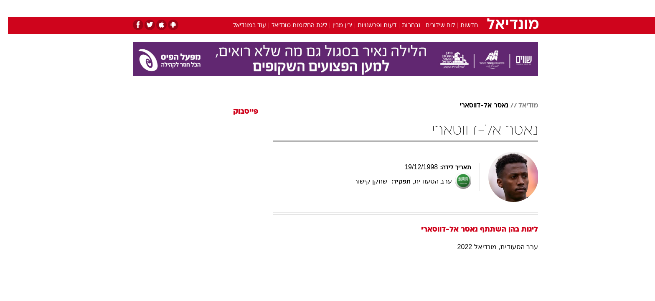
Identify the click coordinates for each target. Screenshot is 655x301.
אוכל (348, 8)
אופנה (232, 8)
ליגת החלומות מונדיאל (291, 25)
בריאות (322, 8)
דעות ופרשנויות (369, 25)
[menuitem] (470, 8)
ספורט (447, 8)
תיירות (294, 8)
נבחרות (403, 25)
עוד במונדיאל (241, 25)
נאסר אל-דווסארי (476, 105)
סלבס (393, 8)
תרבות (420, 8)
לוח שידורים (432, 25)
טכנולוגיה (262, 8)
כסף (370, 8)
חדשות (475, 8)
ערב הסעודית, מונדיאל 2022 (489, 246)
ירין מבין (334, 25)
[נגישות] (11, 8)
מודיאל (520, 105)
